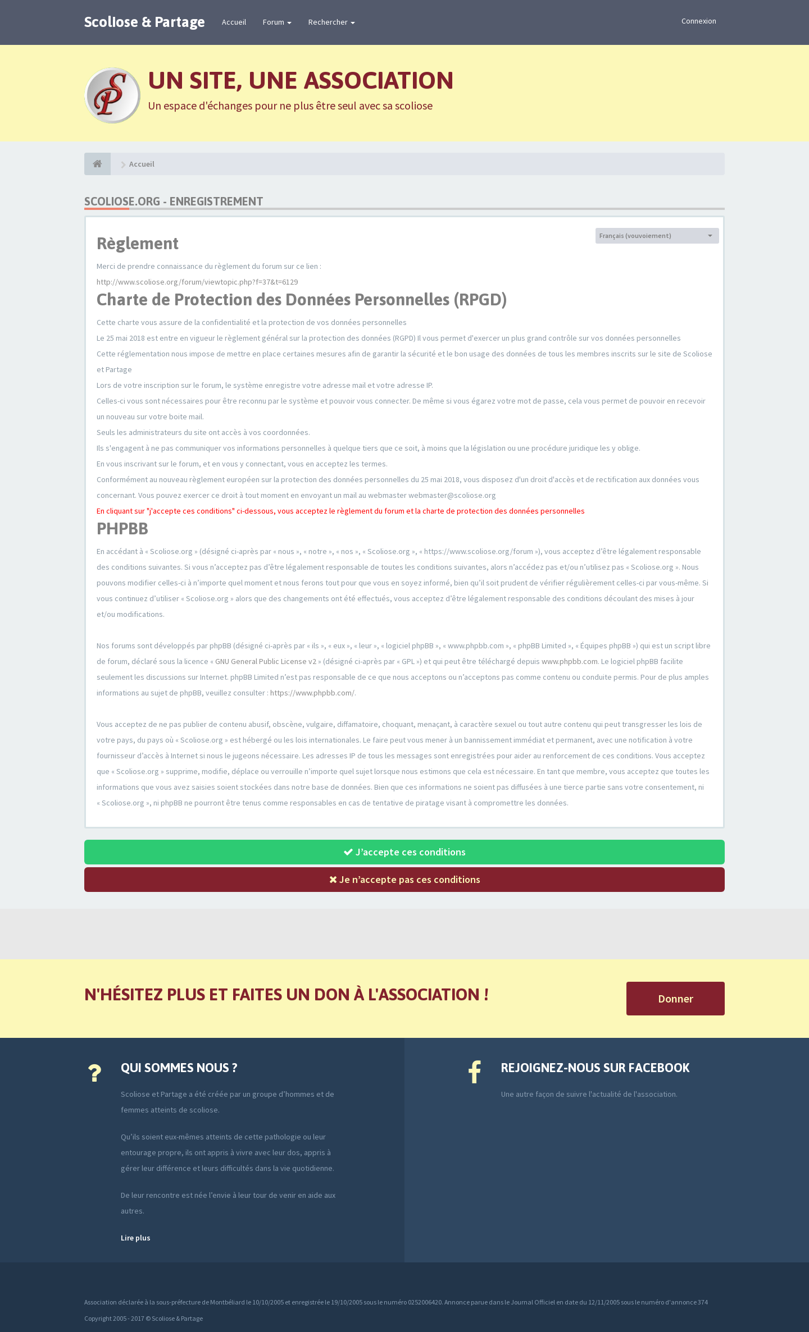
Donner (675, 998)
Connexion (698, 21)
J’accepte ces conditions (404, 851)
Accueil (234, 22)
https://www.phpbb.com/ (312, 693)
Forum (277, 22)
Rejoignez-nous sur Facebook (595, 1067)
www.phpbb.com (570, 661)
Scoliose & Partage (144, 21)
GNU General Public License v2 (265, 661)
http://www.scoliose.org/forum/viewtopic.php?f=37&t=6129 (197, 282)
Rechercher (331, 22)
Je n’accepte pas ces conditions (404, 879)
